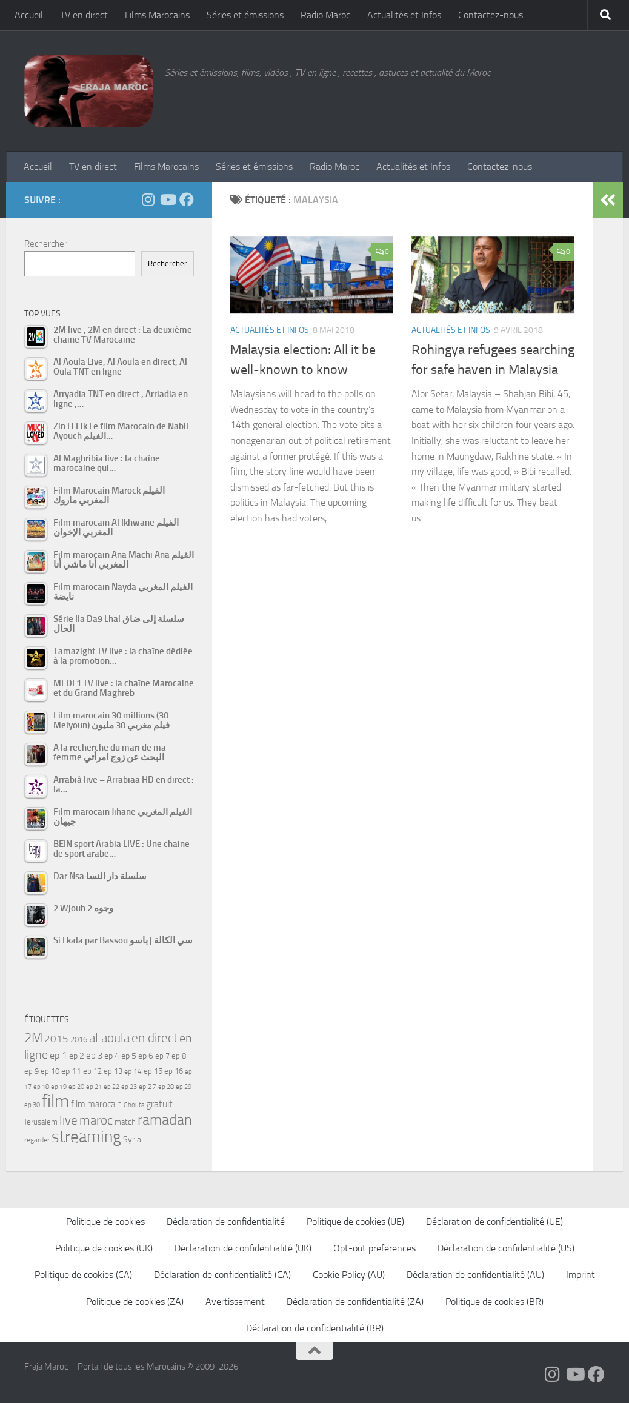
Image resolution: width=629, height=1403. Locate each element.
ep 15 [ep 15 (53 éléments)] (153, 1071)
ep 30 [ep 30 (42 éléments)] (32, 1105)
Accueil (29, 15)
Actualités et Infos (404, 15)
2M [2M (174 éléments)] (33, 1038)
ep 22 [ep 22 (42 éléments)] (111, 1087)
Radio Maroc (325, 15)
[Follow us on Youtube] (167, 199)
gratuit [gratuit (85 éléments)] (159, 1104)
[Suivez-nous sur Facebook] (186, 199)
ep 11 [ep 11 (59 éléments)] (71, 1071)
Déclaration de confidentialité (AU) (475, 1275)
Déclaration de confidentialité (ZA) (355, 1301)
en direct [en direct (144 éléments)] (154, 1038)
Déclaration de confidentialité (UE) (494, 1221)
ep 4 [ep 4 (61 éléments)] (111, 1056)
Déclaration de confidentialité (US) (506, 1248)
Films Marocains (157, 15)
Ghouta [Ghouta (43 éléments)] (134, 1105)
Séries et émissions (245, 15)
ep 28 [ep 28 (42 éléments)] (166, 1087)
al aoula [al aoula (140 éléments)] (109, 1038)
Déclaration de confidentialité (226, 1221)
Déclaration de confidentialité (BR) (315, 1328)
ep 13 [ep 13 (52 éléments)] (113, 1071)
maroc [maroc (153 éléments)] (96, 1120)
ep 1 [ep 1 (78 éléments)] (58, 1055)
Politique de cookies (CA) (83, 1275)
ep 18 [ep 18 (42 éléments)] (41, 1087)
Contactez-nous (490, 15)
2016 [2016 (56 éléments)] (78, 1039)
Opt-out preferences (374, 1248)
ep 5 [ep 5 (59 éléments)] (128, 1055)
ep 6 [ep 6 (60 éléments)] (145, 1056)
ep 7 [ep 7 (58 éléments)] (162, 1055)
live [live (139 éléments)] (68, 1120)
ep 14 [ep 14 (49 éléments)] (133, 1071)
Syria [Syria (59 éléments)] (132, 1139)
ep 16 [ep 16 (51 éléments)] (173, 1071)
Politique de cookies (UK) (104, 1248)
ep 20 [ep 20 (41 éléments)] (76, 1087)
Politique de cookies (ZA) (135, 1301)
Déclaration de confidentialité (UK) (243, 1248)
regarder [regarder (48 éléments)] (37, 1140)
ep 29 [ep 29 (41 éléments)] (183, 1087)
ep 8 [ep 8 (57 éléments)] (178, 1055)
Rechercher (45, 243)
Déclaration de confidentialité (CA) (222, 1275)
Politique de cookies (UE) (355, 1221)
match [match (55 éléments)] (125, 1122)
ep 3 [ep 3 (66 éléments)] (94, 1055)
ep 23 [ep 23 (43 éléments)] (129, 1087)
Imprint (580, 1275)
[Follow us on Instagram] (148, 199)
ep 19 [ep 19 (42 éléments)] (59, 1087)
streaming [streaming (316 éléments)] (86, 1137)
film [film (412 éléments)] (55, 1101)
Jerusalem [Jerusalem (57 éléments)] (41, 1122)
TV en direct (84, 15)
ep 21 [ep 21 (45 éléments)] (94, 1086)
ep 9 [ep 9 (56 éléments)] (31, 1071)
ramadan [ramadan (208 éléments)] (165, 1119)
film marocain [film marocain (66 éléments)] (96, 1104)
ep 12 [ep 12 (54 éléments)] (92, 1071)
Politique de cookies (105, 1221)
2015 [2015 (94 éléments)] (56, 1039)
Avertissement (235, 1301)
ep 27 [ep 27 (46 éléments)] (147, 1086)
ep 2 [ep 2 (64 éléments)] (76, 1056)
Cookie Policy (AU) (349, 1275)
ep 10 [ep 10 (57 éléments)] (50, 1071)
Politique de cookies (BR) (494, 1301)
